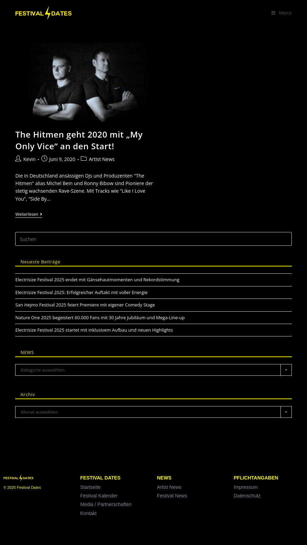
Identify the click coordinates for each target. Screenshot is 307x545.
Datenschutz (247, 495)
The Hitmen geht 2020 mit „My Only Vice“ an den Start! (79, 140)
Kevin (29, 159)
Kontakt (88, 513)
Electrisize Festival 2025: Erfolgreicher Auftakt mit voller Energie (81, 292)
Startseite (90, 487)
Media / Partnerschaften (106, 504)
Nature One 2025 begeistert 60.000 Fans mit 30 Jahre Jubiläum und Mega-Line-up (99, 317)
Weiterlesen (28, 214)
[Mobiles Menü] (281, 13)
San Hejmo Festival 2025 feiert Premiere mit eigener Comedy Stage (85, 305)
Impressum (246, 487)
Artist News (101, 159)
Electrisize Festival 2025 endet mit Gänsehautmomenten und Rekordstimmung (97, 279)
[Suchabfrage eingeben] (153, 239)
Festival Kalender (98, 495)
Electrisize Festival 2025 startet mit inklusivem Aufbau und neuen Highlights (94, 330)
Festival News (172, 495)
